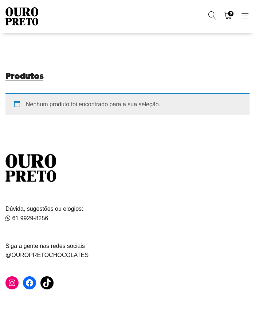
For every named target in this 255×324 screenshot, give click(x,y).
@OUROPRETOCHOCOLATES (47, 255)
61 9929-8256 (26, 218)
